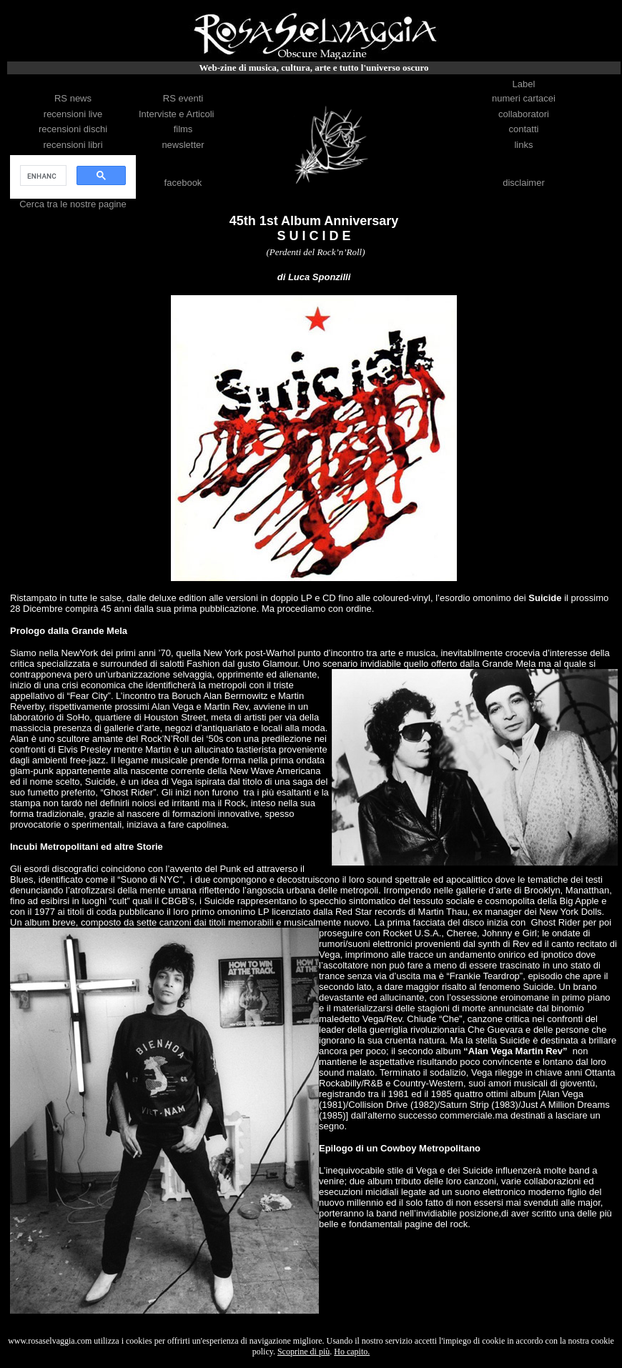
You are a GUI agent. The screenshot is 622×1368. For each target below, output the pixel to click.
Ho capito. (352, 1352)
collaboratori (523, 114)
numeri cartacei (524, 98)
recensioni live (73, 114)
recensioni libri (72, 144)
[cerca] (41, 175)
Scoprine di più (303, 1352)
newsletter (183, 144)
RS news (73, 98)
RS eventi (183, 98)
